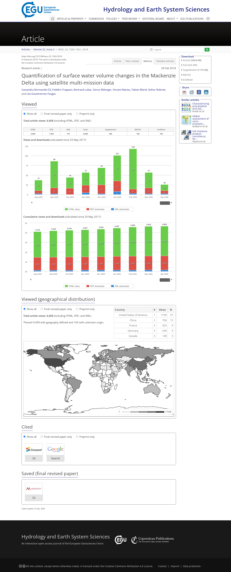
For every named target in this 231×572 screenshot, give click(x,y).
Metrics (147, 61)
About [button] (171, 18)
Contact (162, 566)
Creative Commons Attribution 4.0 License (128, 566)
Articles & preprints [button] (70, 18)
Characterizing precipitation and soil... (200, 106)
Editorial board (153, 18)
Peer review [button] (130, 18)
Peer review (132, 61)
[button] (151, 49)
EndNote (188, 79)
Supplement (190, 69)
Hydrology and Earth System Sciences (156, 9)
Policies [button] (112, 18)
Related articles (165, 61)
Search (55, 458)
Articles (26, 49)
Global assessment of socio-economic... (200, 120)
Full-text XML (190, 65)
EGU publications (192, 18)
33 (33, 458)
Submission (96, 18)
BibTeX (187, 74)
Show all (30, 113)
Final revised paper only (56, 113)
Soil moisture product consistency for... (199, 135)
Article (117, 61)
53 (33, 498)
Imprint (175, 566)
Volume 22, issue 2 (44, 49)
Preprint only (85, 113)
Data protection (192, 566)
